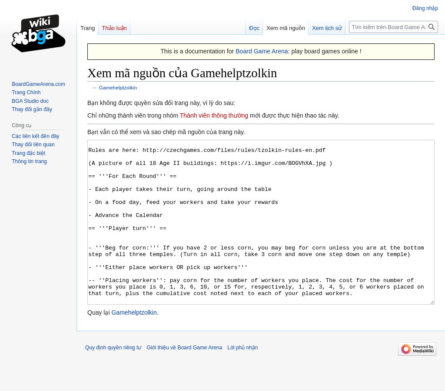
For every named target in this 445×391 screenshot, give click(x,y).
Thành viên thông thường (214, 115)
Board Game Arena (262, 51)
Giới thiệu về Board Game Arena (184, 380)
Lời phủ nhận (242, 380)
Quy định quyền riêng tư (113, 380)
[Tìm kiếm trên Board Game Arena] (393, 27)
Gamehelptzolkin (118, 87)
